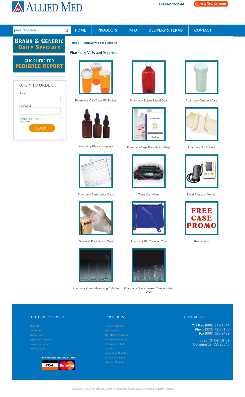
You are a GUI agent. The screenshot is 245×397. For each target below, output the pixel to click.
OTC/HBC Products (116, 334)
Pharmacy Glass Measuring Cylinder (96, 287)
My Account (36, 334)
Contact (202, 30)
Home (79, 30)
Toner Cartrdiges (149, 193)
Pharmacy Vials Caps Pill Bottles (96, 99)
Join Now (24, 121)
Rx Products (112, 330)
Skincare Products (115, 357)
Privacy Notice (37, 348)
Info (132, 30)
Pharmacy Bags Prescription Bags (148, 146)
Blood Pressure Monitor (201, 193)
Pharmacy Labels (115, 343)
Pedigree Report (114, 325)
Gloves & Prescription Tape (96, 240)
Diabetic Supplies (115, 361)
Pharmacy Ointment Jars (201, 99)
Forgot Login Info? (29, 118)
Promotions (201, 240)
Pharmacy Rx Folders (201, 146)
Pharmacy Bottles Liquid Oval (148, 99)
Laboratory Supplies (116, 352)
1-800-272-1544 (171, 4)
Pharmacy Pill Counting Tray (148, 240)
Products (107, 30)
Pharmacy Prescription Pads (96, 193)
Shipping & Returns (40, 339)
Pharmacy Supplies (116, 339)
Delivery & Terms (165, 30)
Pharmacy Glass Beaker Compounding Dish (148, 288)
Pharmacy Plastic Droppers (96, 145)
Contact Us (35, 330)
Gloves (109, 348)
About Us (34, 325)
